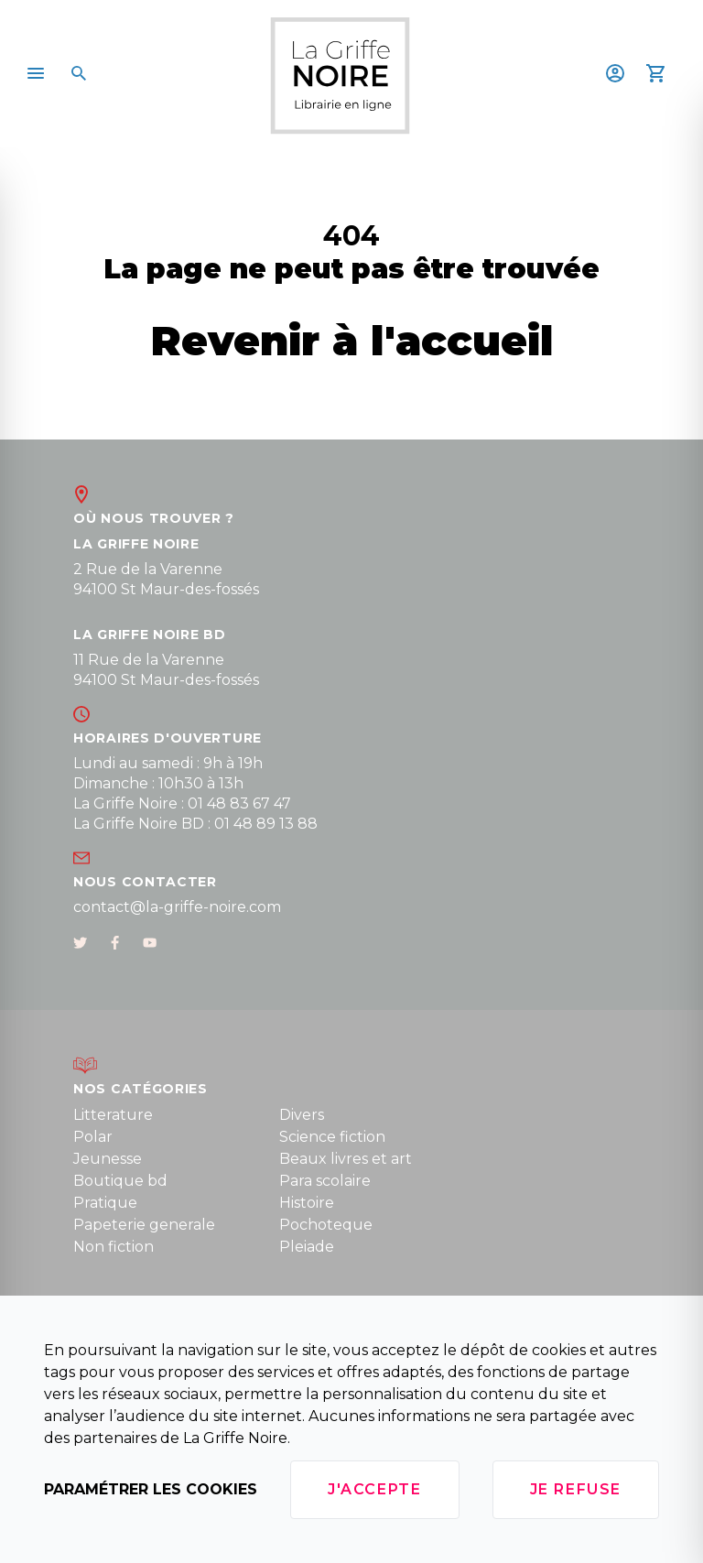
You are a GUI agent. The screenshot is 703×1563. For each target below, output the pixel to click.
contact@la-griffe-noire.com (177, 907)
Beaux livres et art (345, 1158)
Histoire (306, 1202)
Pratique (105, 1202)
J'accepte (374, 1489)
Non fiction (113, 1246)
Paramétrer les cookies (150, 1489)
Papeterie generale (144, 1224)
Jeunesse (107, 1158)
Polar (93, 1136)
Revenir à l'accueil (352, 340)
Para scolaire (325, 1180)
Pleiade (306, 1246)
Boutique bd (120, 1180)
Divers (301, 1114)
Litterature (113, 1114)
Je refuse (576, 1489)
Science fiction (332, 1136)
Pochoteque (326, 1224)
